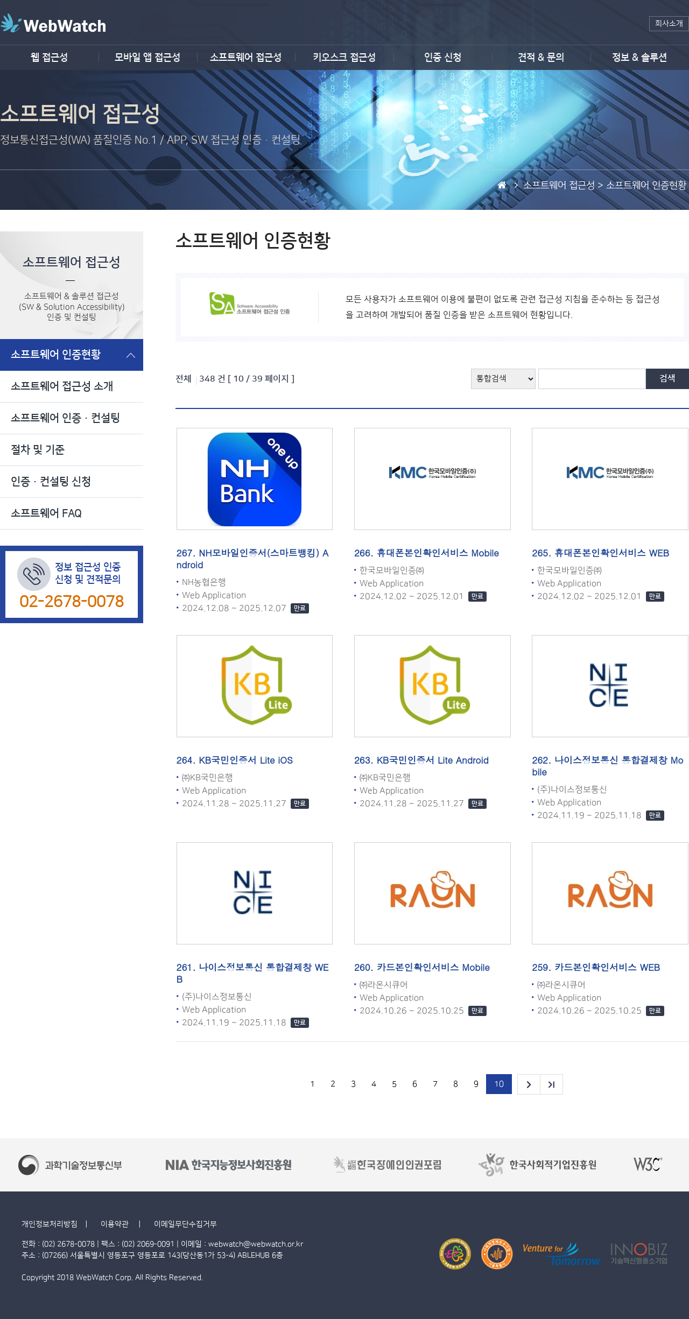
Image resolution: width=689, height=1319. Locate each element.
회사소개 (669, 23)
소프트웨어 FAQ (46, 513)
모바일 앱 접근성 (147, 57)
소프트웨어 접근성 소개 (62, 386)
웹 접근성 (49, 57)
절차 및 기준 (38, 450)
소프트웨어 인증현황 (56, 355)
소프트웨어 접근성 (246, 57)
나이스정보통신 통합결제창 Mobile (607, 765)
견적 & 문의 (541, 57)
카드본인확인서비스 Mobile (433, 967)
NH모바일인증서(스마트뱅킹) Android (253, 558)
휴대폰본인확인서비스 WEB (611, 552)
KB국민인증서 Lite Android (433, 759)
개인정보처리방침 (50, 1224)
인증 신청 (442, 57)
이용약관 (116, 1224)
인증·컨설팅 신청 (51, 482)
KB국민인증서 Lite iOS (245, 759)
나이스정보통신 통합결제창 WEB (253, 973)
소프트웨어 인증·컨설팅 (65, 418)
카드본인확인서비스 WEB (607, 967)
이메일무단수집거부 (185, 1224)
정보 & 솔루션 (639, 57)
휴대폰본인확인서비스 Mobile (438, 552)
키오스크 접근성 (344, 57)
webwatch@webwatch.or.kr (255, 1244)
